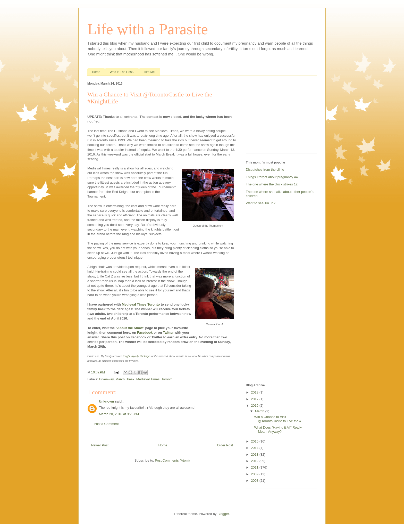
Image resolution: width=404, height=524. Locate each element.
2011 (255, 467)
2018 (255, 392)
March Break (124, 379)
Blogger (223, 514)
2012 (255, 461)
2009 (255, 474)
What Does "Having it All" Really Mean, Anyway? (278, 429)
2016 (255, 405)
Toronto (166, 379)
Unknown (106, 401)
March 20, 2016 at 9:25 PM (119, 414)
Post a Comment (106, 424)
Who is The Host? (122, 72)
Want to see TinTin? (260, 203)
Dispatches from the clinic (265, 169)
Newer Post (99, 445)
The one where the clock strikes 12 (272, 184)
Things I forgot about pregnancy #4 (272, 177)
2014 (255, 448)
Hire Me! (149, 72)
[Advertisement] (278, 116)
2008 (255, 480)
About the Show (130, 328)
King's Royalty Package (136, 356)
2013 (255, 454)
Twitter (168, 332)
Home (96, 72)
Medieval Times (147, 379)
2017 (255, 399)
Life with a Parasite (147, 29)
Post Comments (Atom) (172, 460)
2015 (255, 441)
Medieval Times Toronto (141, 304)
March (260, 411)
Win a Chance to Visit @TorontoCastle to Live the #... (279, 419)
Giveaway (106, 379)
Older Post (225, 445)
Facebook (145, 332)
